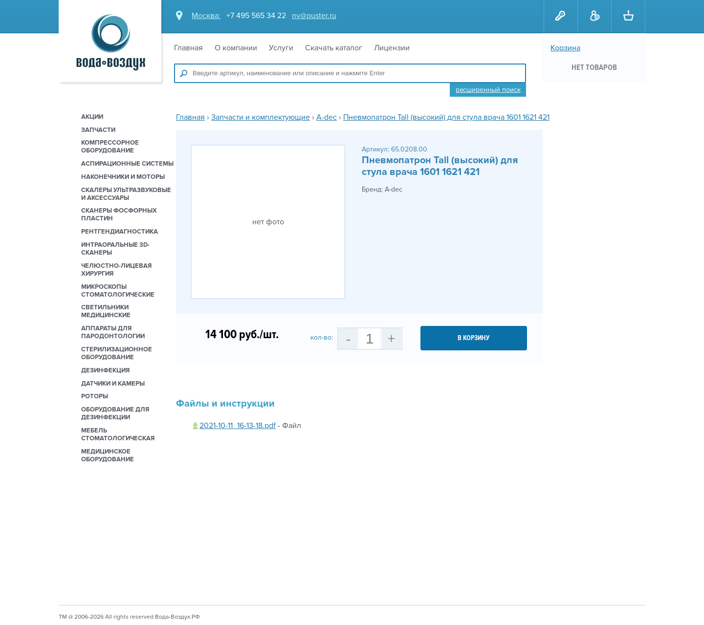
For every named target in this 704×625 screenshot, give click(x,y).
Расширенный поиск (488, 90)
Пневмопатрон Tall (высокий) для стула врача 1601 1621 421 (446, 117)
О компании (236, 48)
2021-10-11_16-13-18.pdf (237, 426)
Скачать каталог (333, 48)
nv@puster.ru (314, 16)
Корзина (565, 48)
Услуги (281, 48)
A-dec (326, 117)
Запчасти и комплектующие (260, 117)
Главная (188, 48)
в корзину (474, 338)
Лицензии (392, 48)
